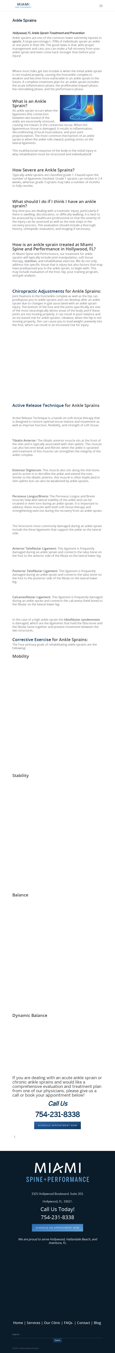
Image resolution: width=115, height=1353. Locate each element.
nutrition (31, 261)
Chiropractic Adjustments (38, 291)
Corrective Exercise (31, 639)
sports (16, 41)
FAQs (68, 1322)
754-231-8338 (57, 1114)
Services (33, 1322)
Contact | (85, 1322)
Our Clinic (51, 1322)
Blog (98, 1322)
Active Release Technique (38, 405)
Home (18, 1322)
